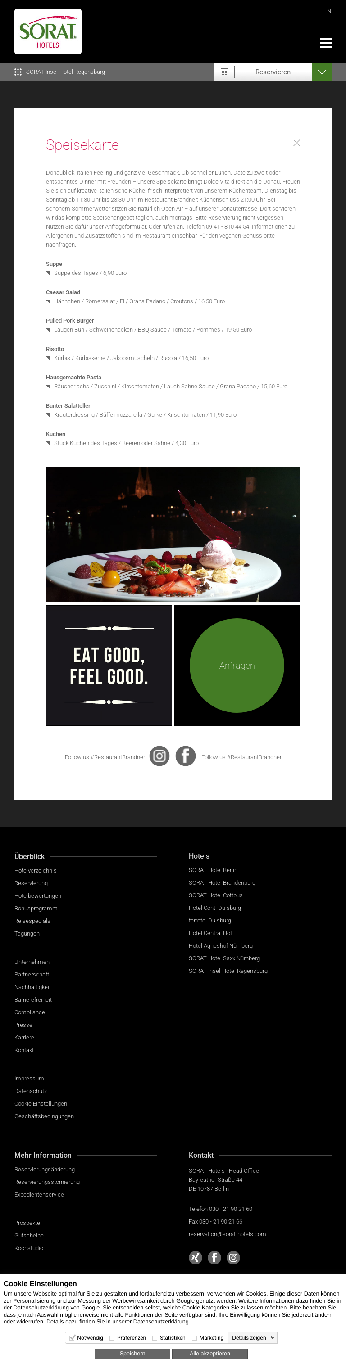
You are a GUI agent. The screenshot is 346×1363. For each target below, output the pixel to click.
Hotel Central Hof (210, 933)
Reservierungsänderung (44, 1169)
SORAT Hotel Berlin (213, 870)
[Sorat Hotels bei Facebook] (214, 1257)
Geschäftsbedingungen (44, 1116)
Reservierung (31, 883)
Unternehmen (32, 962)
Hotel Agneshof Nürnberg (221, 946)
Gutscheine (29, 1235)
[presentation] (159, 756)
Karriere (24, 1037)
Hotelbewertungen (37, 896)
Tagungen (27, 933)
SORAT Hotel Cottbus (216, 895)
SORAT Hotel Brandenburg (222, 883)
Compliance (29, 1012)
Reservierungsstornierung (47, 1182)
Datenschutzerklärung (161, 1321)
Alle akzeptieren (210, 1353)
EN (327, 11)
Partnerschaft (31, 974)
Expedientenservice (39, 1194)
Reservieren (273, 72)
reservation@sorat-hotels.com (227, 1234)
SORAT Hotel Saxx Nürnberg (224, 958)
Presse (23, 1025)
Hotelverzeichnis (35, 870)
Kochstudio (28, 1248)
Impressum (29, 1078)
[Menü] (325, 42)
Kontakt (24, 1050)
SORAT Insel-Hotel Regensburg (228, 971)
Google (90, 1308)
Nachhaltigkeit (32, 987)
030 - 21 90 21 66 (220, 1221)
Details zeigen (249, 1338)
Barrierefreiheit (33, 1000)
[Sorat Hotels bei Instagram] (233, 1257)
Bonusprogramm (36, 908)
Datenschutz (30, 1091)
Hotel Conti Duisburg (215, 908)
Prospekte (27, 1223)
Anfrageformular (125, 226)
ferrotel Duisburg (210, 920)
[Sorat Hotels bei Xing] (195, 1257)
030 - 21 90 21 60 (230, 1209)
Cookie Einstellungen (40, 1104)
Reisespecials (32, 921)
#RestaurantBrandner (118, 757)
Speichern (133, 1353)
